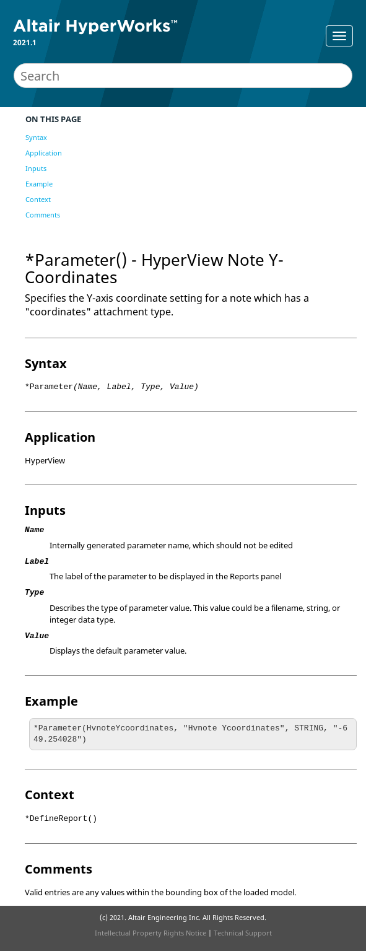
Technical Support (243, 932)
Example (39, 183)
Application (43, 152)
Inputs (35, 168)
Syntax (36, 137)
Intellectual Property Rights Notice (150, 932)
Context (38, 199)
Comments (42, 214)
